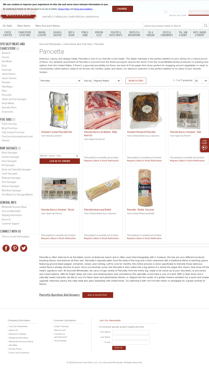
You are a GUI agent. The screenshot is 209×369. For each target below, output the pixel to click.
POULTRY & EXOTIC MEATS (115, 34)
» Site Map (12, 345)
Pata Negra (7, 86)
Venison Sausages (10, 186)
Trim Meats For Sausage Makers (17, 194)
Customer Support (10, 223)
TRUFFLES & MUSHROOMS (134, 34)
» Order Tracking (60, 326)
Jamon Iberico (9, 74)
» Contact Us (59, 334)
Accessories (7, 111)
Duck (4, 65)
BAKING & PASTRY (42, 34)
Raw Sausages (8, 148)
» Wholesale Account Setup (20, 341)
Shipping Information (12, 215)
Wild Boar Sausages (11, 190)
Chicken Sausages (10, 157)
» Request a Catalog (17, 334)
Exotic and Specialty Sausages (16, 169)
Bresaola (6, 53)
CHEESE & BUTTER (7, 34)
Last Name (105, 337)
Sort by (88, 80)
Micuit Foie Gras (9, 128)
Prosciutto (7, 95)
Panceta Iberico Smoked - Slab (185, 132)
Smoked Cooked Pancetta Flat (56, 132)
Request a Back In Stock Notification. (101, 160)
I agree (122, 8)
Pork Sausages (9, 182)
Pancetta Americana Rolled (97, 209)
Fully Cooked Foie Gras (13, 132)
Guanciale (6, 69)
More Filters (136, 80)
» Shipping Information (18, 338)
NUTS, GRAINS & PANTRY (199, 34)
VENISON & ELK (99, 34)
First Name (105, 332)
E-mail (107, 342)
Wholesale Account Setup (14, 207)
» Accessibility (60, 340)
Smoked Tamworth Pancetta (141, 132)
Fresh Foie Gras (9, 124)
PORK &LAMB (84, 34)
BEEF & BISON (71, 34)
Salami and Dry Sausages (14, 99)
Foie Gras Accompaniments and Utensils (17, 138)
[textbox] (172, 25)
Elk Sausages (8, 165)
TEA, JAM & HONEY (183, 34)
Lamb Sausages (9, 173)
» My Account (59, 330)
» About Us (13, 330)
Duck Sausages (9, 161)
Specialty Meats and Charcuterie (12, 46)
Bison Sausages (9, 152)
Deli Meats (7, 61)
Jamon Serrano (9, 78)
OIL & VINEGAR (151, 34)
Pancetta (6, 82)
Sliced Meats (8, 103)
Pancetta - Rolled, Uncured (140, 209)
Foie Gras (6, 119)
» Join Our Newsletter (18, 326)
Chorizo (5, 57)
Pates (4, 90)
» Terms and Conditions (18, 352)
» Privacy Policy (15, 349)
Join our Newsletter (11, 211)
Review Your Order (178, 15)
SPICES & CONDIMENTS (167, 34)
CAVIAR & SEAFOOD (57, 34)
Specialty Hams (9, 107)
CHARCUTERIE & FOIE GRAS (24, 34)
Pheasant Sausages (11, 178)
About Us (6, 219)
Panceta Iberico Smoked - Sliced (57, 209)
